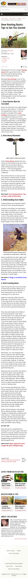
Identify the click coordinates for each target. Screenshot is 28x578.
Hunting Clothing (11, 461)
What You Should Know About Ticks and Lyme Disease (20, 485)
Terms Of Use (9, 566)
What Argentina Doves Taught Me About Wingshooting (13, 444)
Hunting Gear (6, 487)
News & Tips (12, 18)
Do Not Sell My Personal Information (14, 563)
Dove (24, 18)
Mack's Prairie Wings (14, 553)
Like (2, 66)
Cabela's (19, 550)
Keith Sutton (10, 50)
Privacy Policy (18, 566)
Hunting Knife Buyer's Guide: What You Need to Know (7, 486)
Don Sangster (18, 510)
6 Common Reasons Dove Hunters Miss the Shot (7, 509)
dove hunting (11, 79)
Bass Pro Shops (10, 550)
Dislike (5, 66)
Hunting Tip (16, 460)
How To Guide (5, 460)
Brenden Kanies (5, 510)
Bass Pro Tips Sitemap (13, 569)
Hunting (19, 18)
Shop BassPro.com (3, 6)
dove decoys (10, 161)
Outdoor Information (21, 487)
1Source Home (4, 18)
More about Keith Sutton (19, 538)
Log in (24, 14)
